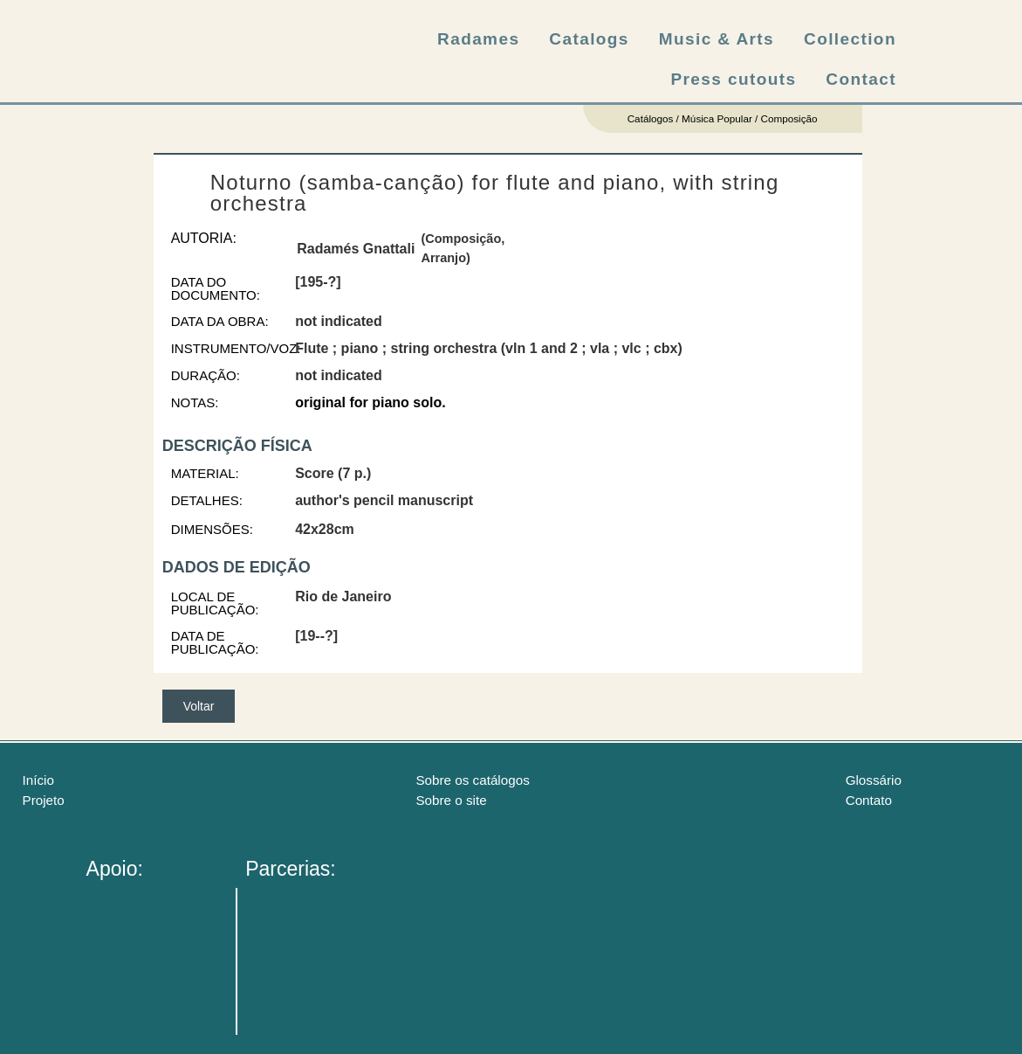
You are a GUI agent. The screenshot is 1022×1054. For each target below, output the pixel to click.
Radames (478, 39)
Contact (861, 79)
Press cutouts (734, 79)
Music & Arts (716, 39)
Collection (850, 39)
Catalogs (588, 39)
